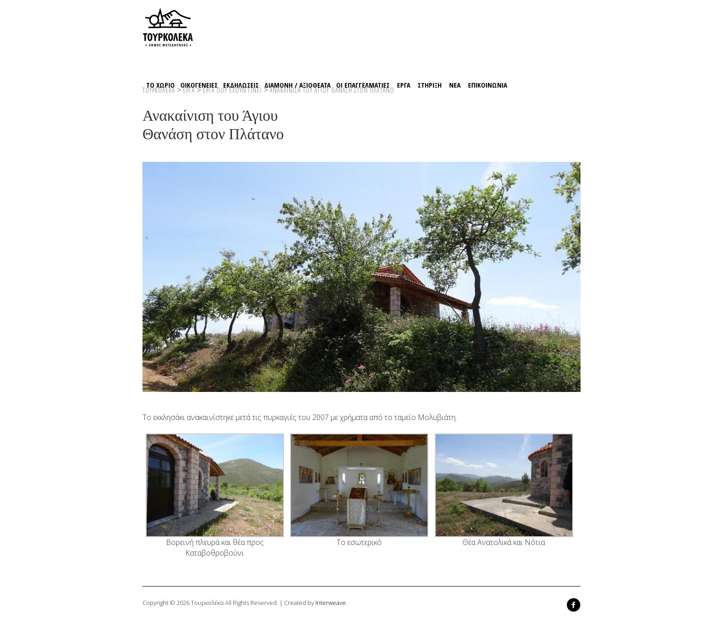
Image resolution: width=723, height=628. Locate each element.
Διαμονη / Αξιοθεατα (297, 84)
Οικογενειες (199, 84)
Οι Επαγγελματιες (363, 84)
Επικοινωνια (487, 84)
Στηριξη (430, 84)
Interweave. (331, 602)
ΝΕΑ (455, 84)
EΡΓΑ (403, 84)
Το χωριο (160, 84)
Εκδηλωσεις (241, 84)
